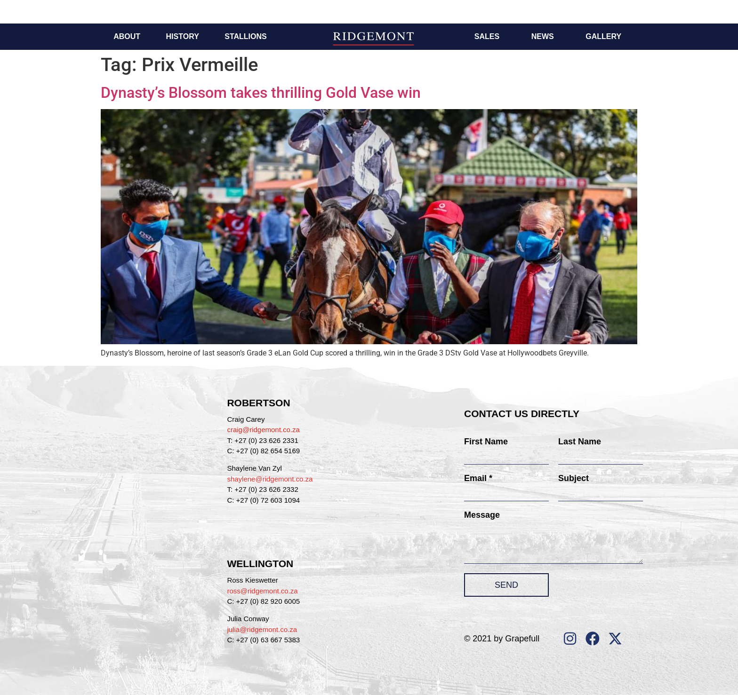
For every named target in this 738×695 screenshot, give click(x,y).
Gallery (603, 36)
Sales (486, 36)
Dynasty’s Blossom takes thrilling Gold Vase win (261, 93)
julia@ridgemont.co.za (262, 629)
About (126, 36)
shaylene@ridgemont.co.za (270, 479)
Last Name (579, 441)
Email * (478, 478)
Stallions (245, 36)
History (182, 36)
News (542, 36)
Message (482, 515)
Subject (573, 478)
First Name (486, 441)
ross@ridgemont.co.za (262, 591)
